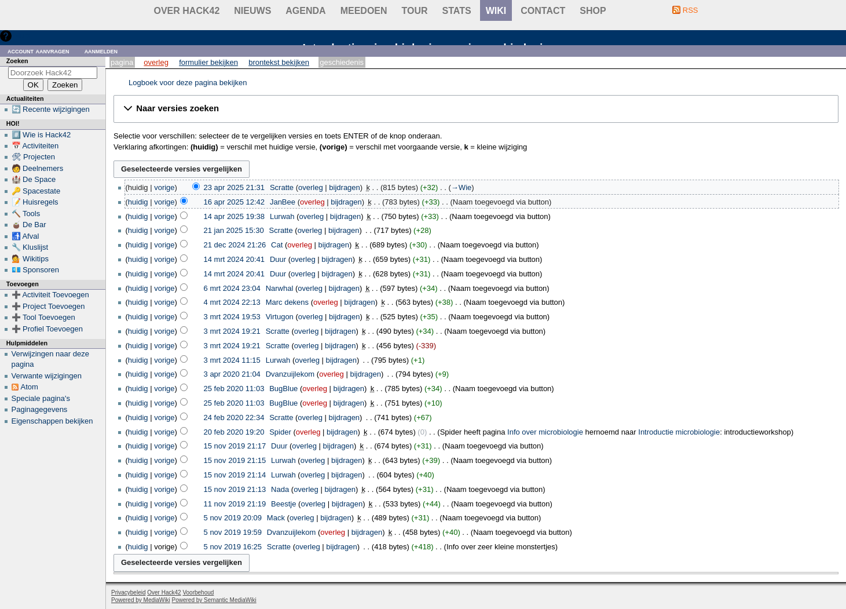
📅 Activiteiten (35, 145)
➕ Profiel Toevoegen (47, 328)
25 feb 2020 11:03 (234, 388)
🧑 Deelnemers (38, 168)
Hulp (22, 35)
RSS (690, 10)
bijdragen (344, 187)
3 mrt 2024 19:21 (232, 331)
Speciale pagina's (41, 398)
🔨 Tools (26, 213)
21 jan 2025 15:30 (234, 230)
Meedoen (363, 11)
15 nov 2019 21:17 (235, 446)
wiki (496, 11)
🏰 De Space (34, 179)
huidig (138, 202)
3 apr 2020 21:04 (232, 374)
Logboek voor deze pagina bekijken (188, 82)
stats (456, 11)
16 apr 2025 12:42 (234, 202)
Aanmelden (101, 50)
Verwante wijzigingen (47, 375)
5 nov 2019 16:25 (233, 546)
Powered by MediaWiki (140, 600)
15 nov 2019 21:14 (235, 475)
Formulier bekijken (208, 62)
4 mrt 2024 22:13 (232, 302)
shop (593, 11)
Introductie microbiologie (679, 432)
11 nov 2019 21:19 (235, 503)
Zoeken (17, 60)
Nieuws (252, 11)
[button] (476, 109)
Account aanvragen (38, 50)
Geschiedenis (342, 62)
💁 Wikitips (30, 258)
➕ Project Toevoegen (48, 306)
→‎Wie (461, 187)
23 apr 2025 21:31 (234, 187)
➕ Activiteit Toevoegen (50, 294)
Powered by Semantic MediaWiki (214, 600)
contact (543, 11)
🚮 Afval (25, 236)
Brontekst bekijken (278, 62)
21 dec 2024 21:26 (235, 244)
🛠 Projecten (34, 156)
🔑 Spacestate (36, 191)
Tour (415, 11)
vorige (164, 187)
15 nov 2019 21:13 (235, 489)
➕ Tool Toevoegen (43, 317)
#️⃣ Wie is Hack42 (41, 134)
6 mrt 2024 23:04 (232, 288)
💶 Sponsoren (36, 269)
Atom (29, 386)
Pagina (122, 62)
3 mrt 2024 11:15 (232, 360)
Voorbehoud (198, 592)
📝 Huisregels (35, 202)
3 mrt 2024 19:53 (232, 316)
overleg (310, 187)
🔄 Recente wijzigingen (51, 109)
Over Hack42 (187, 11)
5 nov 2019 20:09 (233, 517)
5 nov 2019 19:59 (233, 532)
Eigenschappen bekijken (52, 421)
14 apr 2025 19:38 (234, 216)
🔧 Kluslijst (30, 247)
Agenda (305, 11)
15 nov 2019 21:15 (235, 460)
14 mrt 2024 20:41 (234, 259)
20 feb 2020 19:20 (234, 432)
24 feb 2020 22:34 (234, 417)
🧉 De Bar (29, 224)
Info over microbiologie (545, 432)
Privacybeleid (128, 592)
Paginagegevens (40, 409)
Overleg (156, 62)
